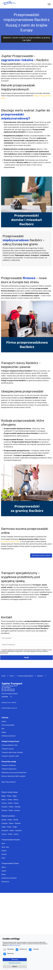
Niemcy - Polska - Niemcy (10, 799)
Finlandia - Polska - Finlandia (11, 823)
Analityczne (21, 949)
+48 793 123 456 (9, 691)
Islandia (48, 96)
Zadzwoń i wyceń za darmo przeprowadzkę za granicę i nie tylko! (26, 39)
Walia (3, 98)
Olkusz (4, 867)
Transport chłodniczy (9, 765)
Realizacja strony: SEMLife (9, 702)
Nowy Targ (5, 847)
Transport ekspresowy (9, 769)
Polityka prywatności (8, 736)
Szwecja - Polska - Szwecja (11, 810)
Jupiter (4, 721)
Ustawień (34, 949)
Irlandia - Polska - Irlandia (10, 820)
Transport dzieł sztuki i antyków (12, 752)
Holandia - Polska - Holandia (11, 807)
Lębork (4, 871)
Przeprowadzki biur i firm (10, 745)
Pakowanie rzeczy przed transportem (14, 772)
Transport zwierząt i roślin (10, 756)
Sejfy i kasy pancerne (9, 782)
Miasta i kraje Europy (10, 792)
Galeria (4, 732)
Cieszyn (4, 854)
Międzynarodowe (8, 816)
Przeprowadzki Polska (10, 863)
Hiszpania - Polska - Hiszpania (12, 830)
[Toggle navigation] (49, 4)
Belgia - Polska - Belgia (9, 796)
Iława (3, 843)
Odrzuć (15, 966)
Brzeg (3, 874)
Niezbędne (8, 949)
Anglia (35, 96)
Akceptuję (15, 959)
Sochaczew (5, 882)
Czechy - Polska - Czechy (10, 834)
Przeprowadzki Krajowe (11, 840)
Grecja (41, 96)
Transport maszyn (8, 749)
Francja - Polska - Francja (10, 803)
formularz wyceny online (10, 541)
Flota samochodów (8, 725)
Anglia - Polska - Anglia (9, 827)
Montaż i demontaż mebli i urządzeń (13, 776)
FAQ (3, 729)
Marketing (8, 954)
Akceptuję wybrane (15, 963)
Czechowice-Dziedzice (9, 878)
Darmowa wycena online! (41, 555)
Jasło (3, 858)
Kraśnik (4, 851)
